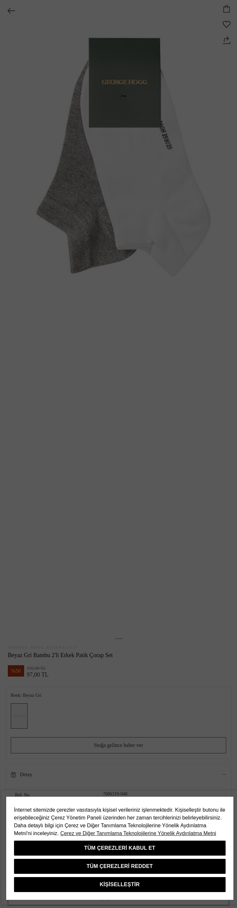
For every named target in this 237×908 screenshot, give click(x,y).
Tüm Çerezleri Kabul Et (119, 848)
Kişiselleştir (120, 884)
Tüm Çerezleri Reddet (120, 866)
